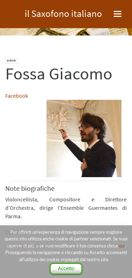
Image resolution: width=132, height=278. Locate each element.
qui (122, 245)
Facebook (16, 95)
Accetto (66, 268)
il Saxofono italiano (63, 12)
